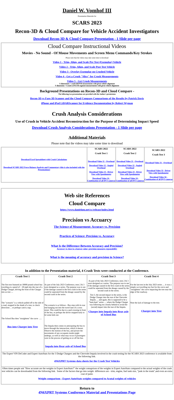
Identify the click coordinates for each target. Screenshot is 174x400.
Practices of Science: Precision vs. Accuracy (87, 236)
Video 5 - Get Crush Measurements (87, 81)
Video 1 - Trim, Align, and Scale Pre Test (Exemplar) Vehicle (87, 62)
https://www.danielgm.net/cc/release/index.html (87, 209)
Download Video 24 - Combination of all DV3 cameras (130, 179)
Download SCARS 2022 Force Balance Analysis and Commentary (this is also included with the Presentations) (44, 168)
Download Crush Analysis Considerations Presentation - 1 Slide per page (87, 127)
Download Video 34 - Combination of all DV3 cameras (159, 178)
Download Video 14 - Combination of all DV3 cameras (101, 179)
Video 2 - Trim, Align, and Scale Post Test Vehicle (87, 66)
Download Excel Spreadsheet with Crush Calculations (44, 159)
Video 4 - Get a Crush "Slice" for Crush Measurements (87, 76)
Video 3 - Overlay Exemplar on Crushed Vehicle (87, 71)
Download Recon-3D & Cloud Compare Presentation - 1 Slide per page (87, 39)
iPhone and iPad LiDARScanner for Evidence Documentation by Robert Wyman (87, 103)
